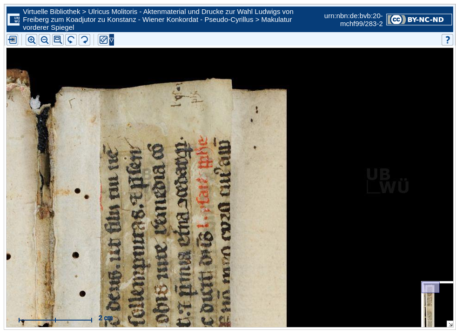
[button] (58, 40)
